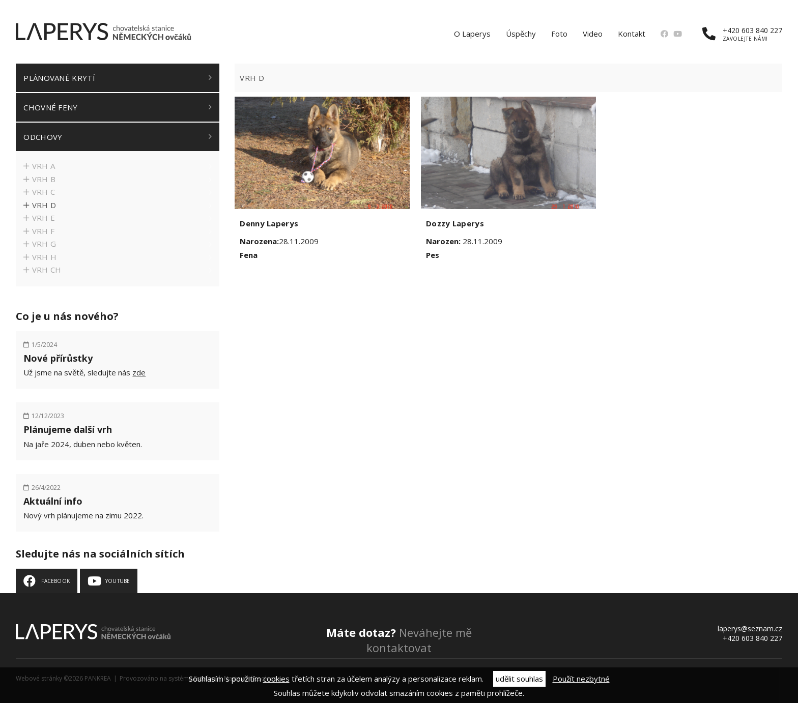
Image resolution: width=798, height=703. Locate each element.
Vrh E (43, 218)
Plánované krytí (59, 78)
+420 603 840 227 (742, 33)
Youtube (117, 580)
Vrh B (44, 179)
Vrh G (44, 244)
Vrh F (43, 231)
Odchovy (42, 137)
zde (139, 372)
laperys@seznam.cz (750, 628)
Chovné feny (50, 107)
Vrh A (43, 166)
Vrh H (44, 257)
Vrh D (44, 205)
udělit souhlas (519, 678)
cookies (276, 678)
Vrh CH (47, 270)
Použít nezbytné (581, 678)
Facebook (55, 580)
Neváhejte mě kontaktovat (399, 640)
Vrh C (43, 192)
